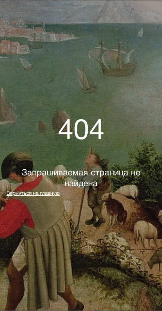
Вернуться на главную (33, 193)
